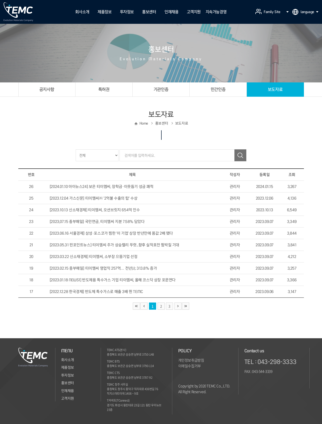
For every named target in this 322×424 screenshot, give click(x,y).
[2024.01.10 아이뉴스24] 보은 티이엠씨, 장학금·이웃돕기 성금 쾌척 (102, 186)
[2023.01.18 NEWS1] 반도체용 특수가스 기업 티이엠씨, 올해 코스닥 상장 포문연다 (113, 280)
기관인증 (161, 89)
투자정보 (127, 11)
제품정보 (104, 11)
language (309, 12)
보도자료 (275, 89)
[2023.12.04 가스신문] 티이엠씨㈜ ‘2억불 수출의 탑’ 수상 (94, 198)
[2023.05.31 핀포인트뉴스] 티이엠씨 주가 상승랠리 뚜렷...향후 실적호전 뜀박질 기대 (114, 244)
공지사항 (46, 89)
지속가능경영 (216, 11)
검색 (240, 155)
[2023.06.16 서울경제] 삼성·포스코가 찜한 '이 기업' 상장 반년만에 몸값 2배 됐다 (111, 233)
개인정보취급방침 (191, 360)
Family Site (276, 12)
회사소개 (82, 11)
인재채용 (171, 11)
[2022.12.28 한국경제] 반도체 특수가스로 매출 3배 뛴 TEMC (96, 291)
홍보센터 (149, 11)
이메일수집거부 (189, 365)
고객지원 (194, 11)
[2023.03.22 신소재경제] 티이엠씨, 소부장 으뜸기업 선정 (94, 256)
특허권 (103, 89)
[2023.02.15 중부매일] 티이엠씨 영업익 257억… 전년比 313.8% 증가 (103, 268)
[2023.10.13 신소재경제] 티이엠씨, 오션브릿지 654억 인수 (95, 209)
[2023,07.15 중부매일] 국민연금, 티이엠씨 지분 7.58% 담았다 (97, 221)
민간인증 (218, 89)
